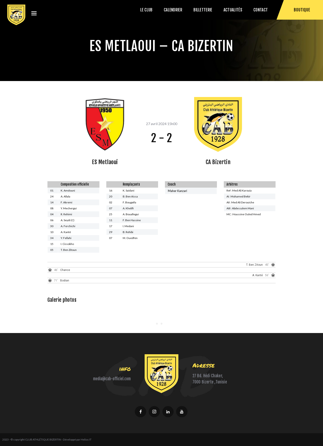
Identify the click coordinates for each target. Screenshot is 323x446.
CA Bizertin (218, 162)
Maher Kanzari (177, 191)
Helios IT (86, 439)
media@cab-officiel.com (112, 378)
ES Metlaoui (105, 162)
